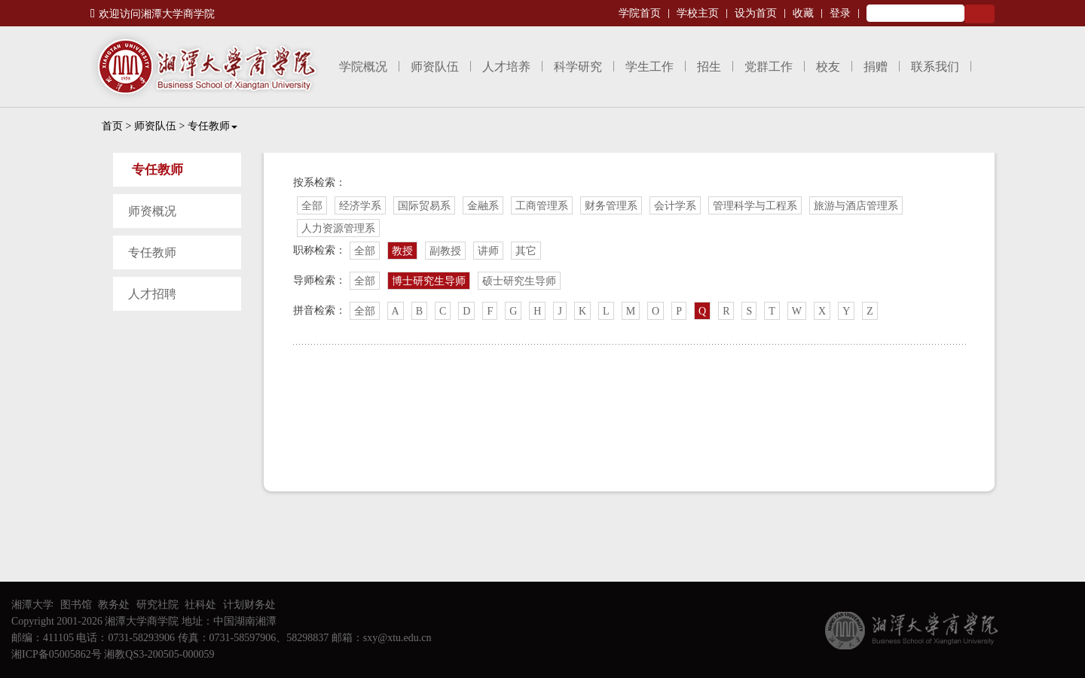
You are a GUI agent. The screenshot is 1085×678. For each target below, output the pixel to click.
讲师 (488, 251)
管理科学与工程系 (755, 205)
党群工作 (768, 66)
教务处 (114, 604)
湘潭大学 (32, 604)
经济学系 (360, 205)
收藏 (803, 13)
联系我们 (935, 66)
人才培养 (506, 66)
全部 (311, 205)
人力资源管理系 (338, 228)
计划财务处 (249, 604)
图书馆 (76, 604)
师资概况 (152, 211)
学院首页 (640, 13)
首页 (112, 126)
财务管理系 (611, 205)
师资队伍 (435, 66)
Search (979, 14)
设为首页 (756, 13)
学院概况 (363, 66)
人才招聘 (152, 293)
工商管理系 (541, 205)
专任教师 (212, 126)
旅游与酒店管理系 (856, 205)
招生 (709, 66)
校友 (828, 66)
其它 (525, 251)
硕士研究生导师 (519, 281)
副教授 (445, 251)
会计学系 (675, 205)
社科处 (200, 604)
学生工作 (649, 66)
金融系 (483, 205)
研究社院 (157, 604)
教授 (402, 251)
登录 (840, 13)
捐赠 (875, 66)
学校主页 (698, 13)
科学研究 (578, 66)
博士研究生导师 (429, 281)
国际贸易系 (424, 205)
